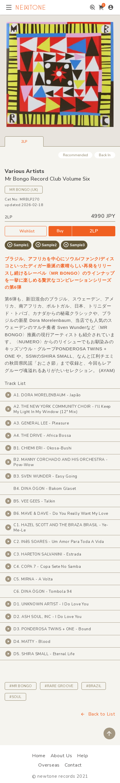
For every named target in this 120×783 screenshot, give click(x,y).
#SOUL (15, 696)
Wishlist (26, 231)
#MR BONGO (20, 686)
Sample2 (46, 245)
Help (82, 756)
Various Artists (24, 171)
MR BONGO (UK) (23, 189)
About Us (61, 756)
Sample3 (74, 245)
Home (39, 756)
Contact (73, 765)
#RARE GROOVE (59, 686)
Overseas (49, 765)
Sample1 (18, 245)
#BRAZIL (93, 686)
